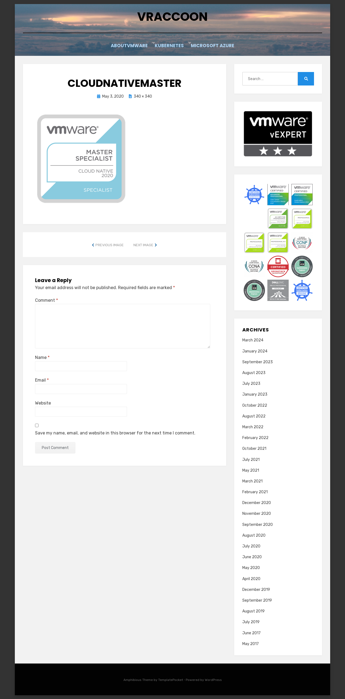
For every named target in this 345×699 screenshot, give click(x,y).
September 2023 (257, 361)
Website (43, 402)
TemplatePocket (170, 679)
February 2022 (255, 437)
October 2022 (254, 405)
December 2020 (256, 502)
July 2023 (251, 383)
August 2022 (253, 416)
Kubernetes (174, 46)
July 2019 (251, 621)
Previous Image (109, 245)
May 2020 (251, 568)
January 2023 (254, 394)
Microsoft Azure (216, 46)
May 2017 (250, 643)
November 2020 (256, 513)
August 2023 (253, 372)
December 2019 (256, 589)
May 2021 (250, 470)
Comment (46, 300)
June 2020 (252, 556)
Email (42, 380)
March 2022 (252, 426)
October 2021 (254, 448)
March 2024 (252, 340)
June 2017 (251, 633)
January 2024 (254, 351)
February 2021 (255, 491)
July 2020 (251, 546)
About (116, 46)
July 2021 (251, 459)
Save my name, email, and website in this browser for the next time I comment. (115, 432)
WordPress (213, 679)
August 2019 (253, 611)
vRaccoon (172, 18)
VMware (142, 46)
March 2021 (252, 481)
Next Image (143, 245)
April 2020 (251, 578)
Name (42, 357)
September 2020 (257, 524)
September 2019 (257, 600)
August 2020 (253, 535)
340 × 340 (143, 96)
